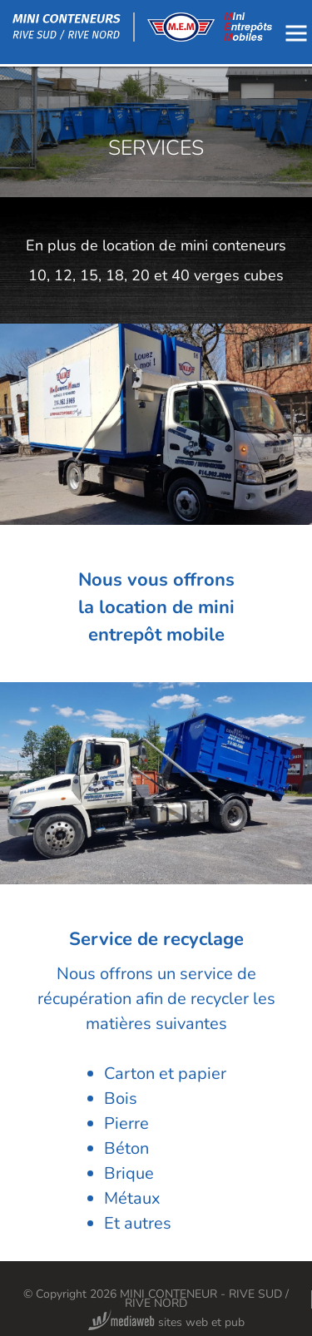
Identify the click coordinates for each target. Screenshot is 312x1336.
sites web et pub (166, 1322)
